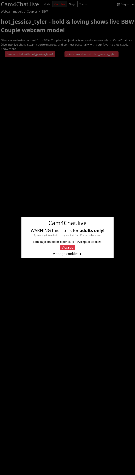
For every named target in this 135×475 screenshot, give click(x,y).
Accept (67, 247)
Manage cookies (65, 254)
